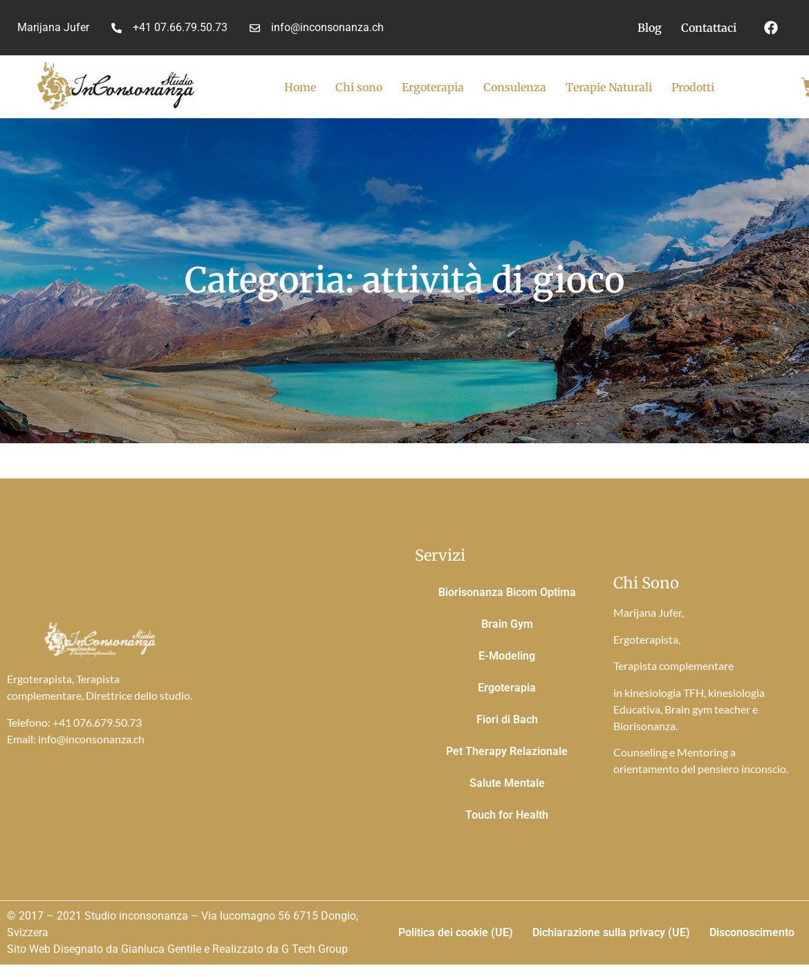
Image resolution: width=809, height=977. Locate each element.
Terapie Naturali (609, 87)
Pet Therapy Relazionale (507, 751)
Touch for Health (506, 814)
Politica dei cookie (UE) (455, 932)
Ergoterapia (433, 87)
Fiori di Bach (507, 719)
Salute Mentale (507, 783)
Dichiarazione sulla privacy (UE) (611, 932)
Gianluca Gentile (161, 949)
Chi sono (358, 87)
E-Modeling (506, 655)
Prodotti (692, 87)
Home (300, 87)
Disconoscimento (751, 932)
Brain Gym (507, 624)
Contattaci (708, 28)
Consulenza (514, 87)
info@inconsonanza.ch (91, 738)
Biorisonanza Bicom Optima (507, 592)
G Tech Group (314, 949)
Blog (650, 28)
